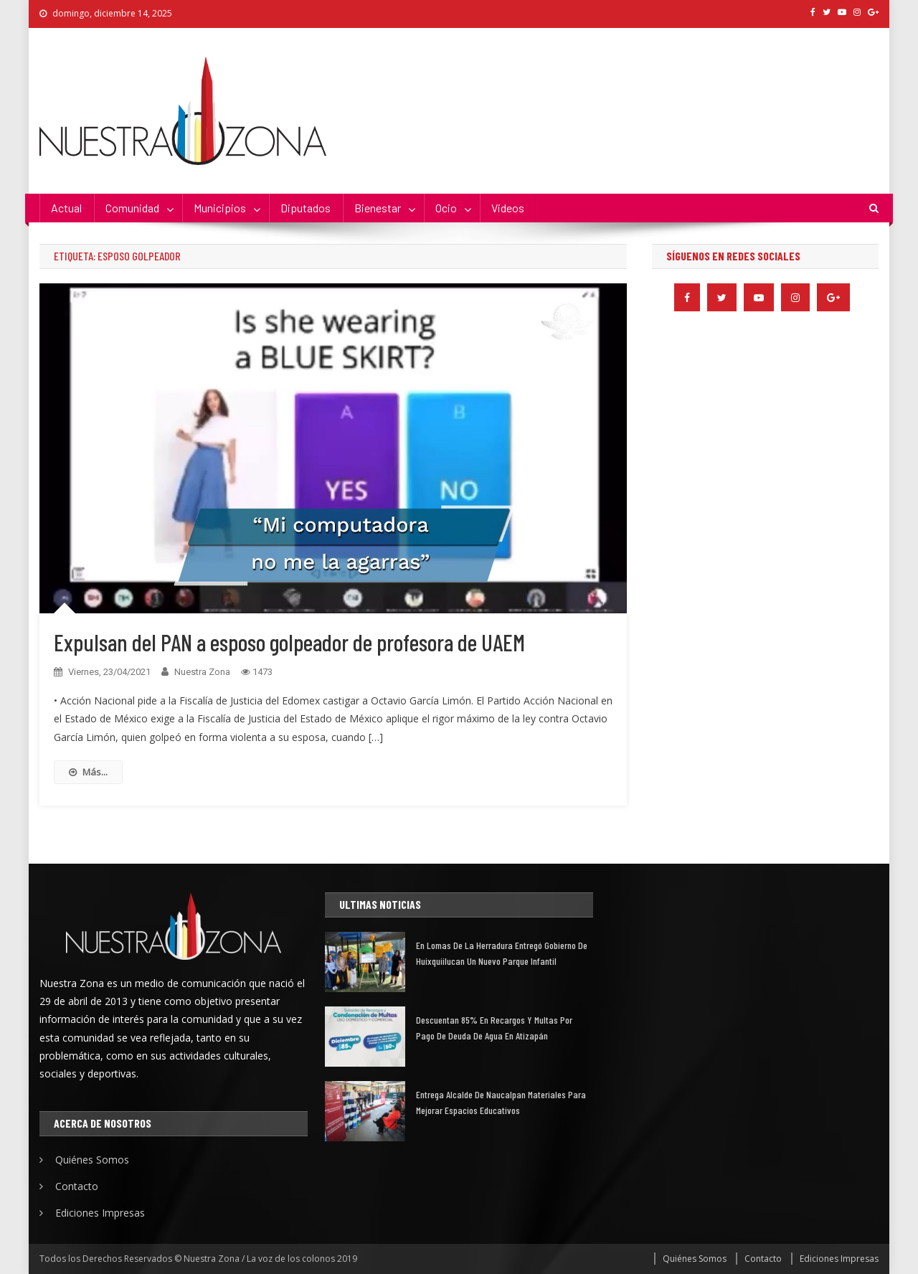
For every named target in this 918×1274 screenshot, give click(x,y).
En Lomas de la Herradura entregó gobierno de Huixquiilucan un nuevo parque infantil (501, 953)
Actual (66, 207)
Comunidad (132, 207)
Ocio (446, 207)
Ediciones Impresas (100, 1212)
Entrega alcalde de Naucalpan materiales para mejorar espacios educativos (501, 1102)
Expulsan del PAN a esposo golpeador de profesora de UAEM (289, 642)
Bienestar (377, 207)
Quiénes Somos (92, 1159)
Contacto (76, 1186)
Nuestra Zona (202, 671)
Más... (88, 771)
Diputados (305, 207)
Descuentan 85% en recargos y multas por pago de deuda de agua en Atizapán (494, 1028)
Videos (507, 207)
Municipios (220, 207)
